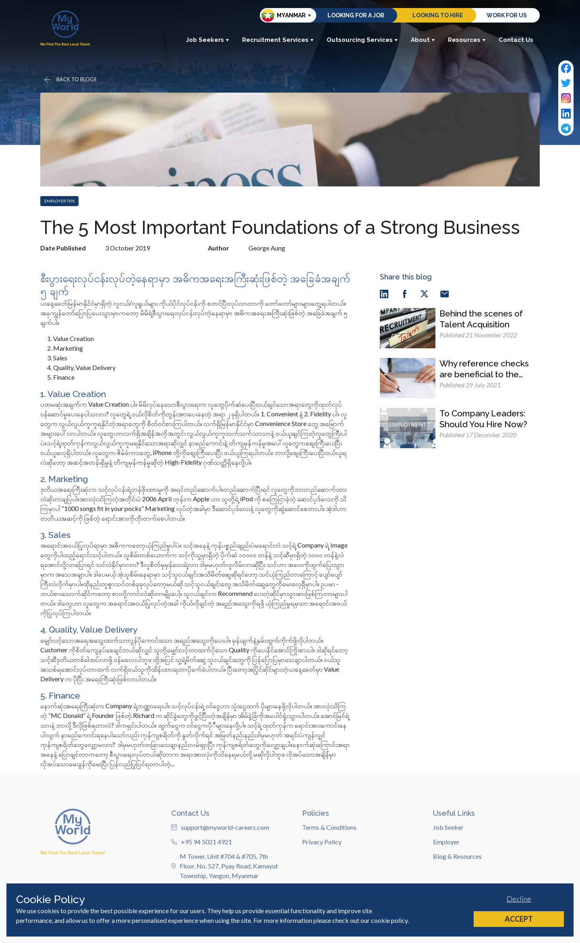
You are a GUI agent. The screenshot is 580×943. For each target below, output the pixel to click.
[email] (444, 293)
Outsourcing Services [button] (362, 39)
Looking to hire (437, 15)
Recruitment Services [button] (278, 39)
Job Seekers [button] (207, 39)
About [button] (423, 39)
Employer (446, 872)
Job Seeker (448, 858)
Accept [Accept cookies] (519, 918)
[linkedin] (384, 293)
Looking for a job (355, 15)
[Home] (65, 27)
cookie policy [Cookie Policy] (389, 920)
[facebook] (404, 293)
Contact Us (516, 39)
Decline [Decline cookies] (519, 898)
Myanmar (283, 15)
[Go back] (69, 79)
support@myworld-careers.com (220, 858)
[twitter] (424, 293)
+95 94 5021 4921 (201, 872)
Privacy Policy (322, 872)
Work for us (507, 15)
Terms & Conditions (329, 858)
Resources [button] (467, 39)
